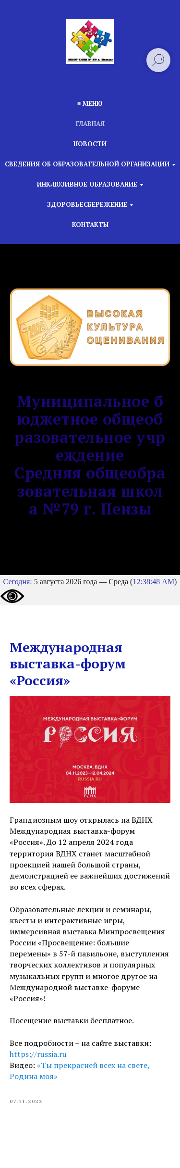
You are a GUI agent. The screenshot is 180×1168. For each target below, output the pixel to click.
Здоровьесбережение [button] (87, 204)
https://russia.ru (38, 1054)
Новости (90, 143)
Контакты (90, 224)
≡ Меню (90, 103)
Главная (90, 123)
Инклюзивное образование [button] (87, 184)
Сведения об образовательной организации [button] (87, 164)
